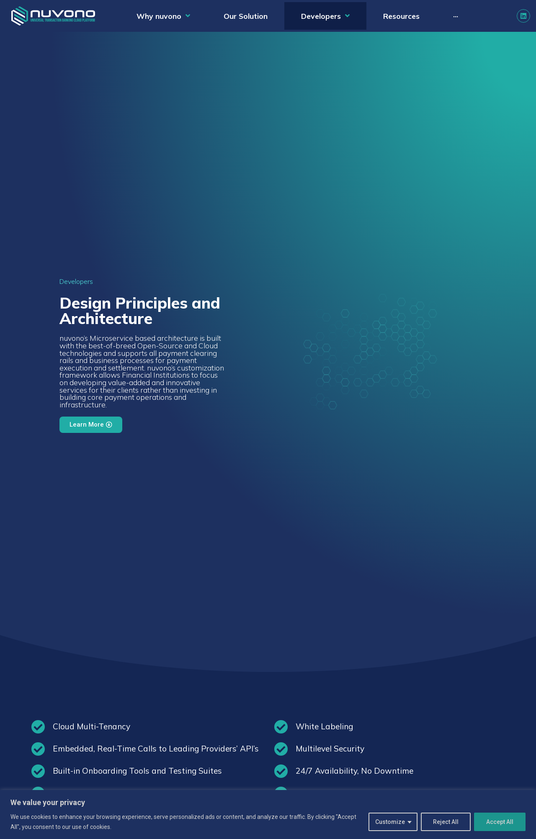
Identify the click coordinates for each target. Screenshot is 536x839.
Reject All (446, 821)
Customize (390, 821)
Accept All (499, 821)
